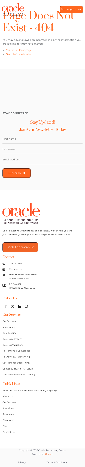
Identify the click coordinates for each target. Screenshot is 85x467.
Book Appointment (70, 9)
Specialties (8, 408)
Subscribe (16, 173)
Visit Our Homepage (19, 50)
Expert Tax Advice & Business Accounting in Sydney (29, 390)
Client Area (8, 420)
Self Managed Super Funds (16, 363)
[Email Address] (42, 159)
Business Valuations (12, 345)
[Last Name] (42, 149)
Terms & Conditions (57, 462)
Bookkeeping (9, 333)
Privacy (22, 462)
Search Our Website (18, 54)
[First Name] (42, 139)
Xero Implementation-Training (18, 374)
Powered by (42, 454)
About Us (7, 396)
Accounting (8, 327)
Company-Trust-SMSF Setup (17, 369)
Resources (8, 414)
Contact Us (8, 432)
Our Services (9, 321)
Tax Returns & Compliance (16, 351)
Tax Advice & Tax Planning (16, 357)
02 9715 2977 (15, 263)
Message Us (15, 269)
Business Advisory (12, 339)
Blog (4, 426)
